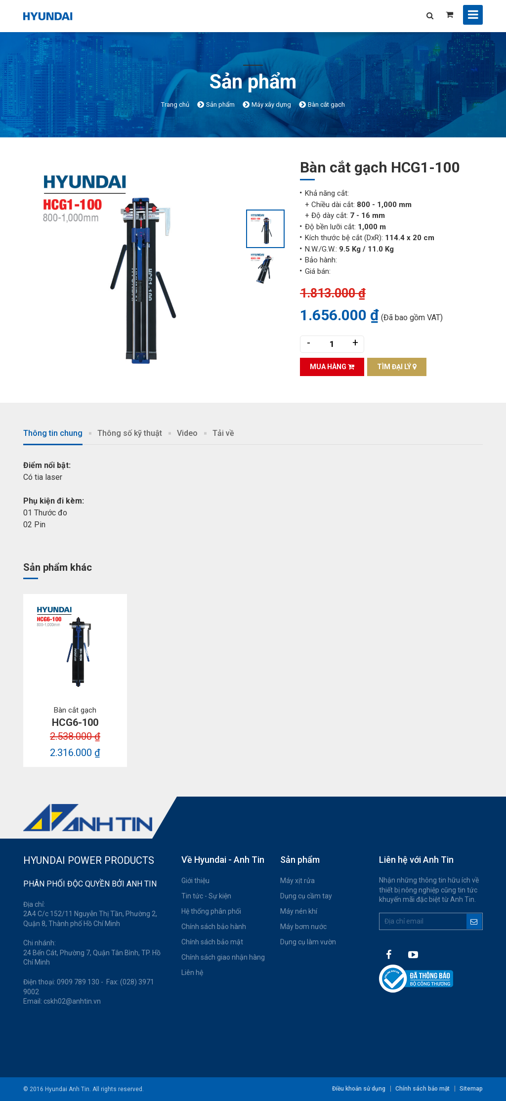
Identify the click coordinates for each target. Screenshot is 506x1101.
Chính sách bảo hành (213, 927)
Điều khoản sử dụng (358, 1089)
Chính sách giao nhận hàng (223, 957)
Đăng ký (474, 921)
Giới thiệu (195, 881)
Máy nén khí (298, 911)
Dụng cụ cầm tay (306, 896)
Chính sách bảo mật (212, 942)
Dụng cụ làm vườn (308, 942)
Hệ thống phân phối (211, 911)
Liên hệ (192, 972)
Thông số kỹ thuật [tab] (129, 433)
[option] (134, 268)
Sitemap (471, 1089)
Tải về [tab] (223, 433)
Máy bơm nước (303, 927)
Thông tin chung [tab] (53, 433)
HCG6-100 (75, 722)
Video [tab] (187, 433)
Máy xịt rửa (297, 881)
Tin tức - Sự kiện (206, 896)
